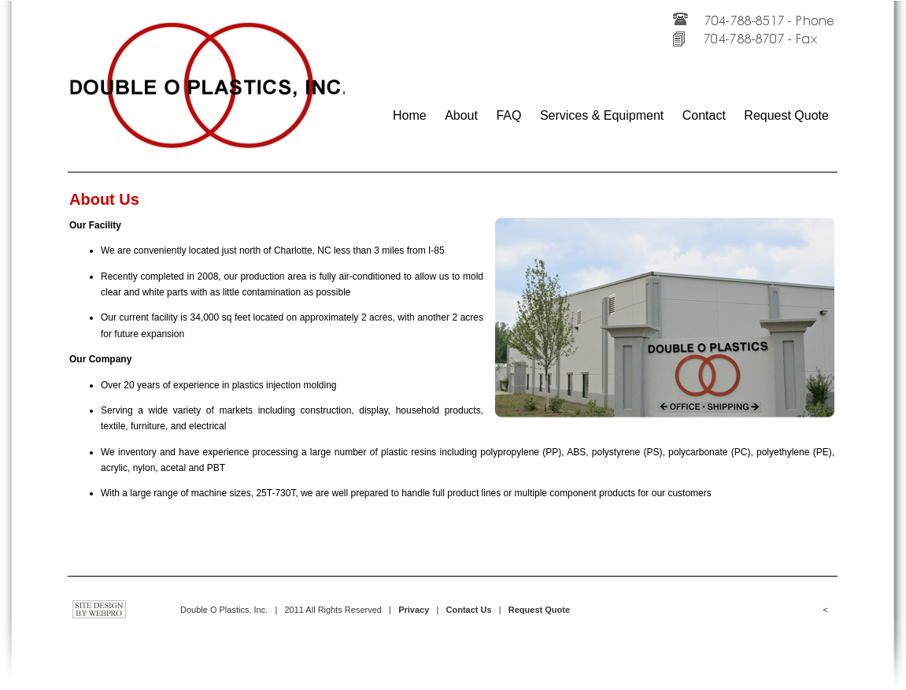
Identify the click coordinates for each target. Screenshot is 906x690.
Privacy (413, 609)
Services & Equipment (602, 115)
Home (410, 115)
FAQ (508, 115)
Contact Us (469, 609)
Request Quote (786, 115)
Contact (704, 115)
